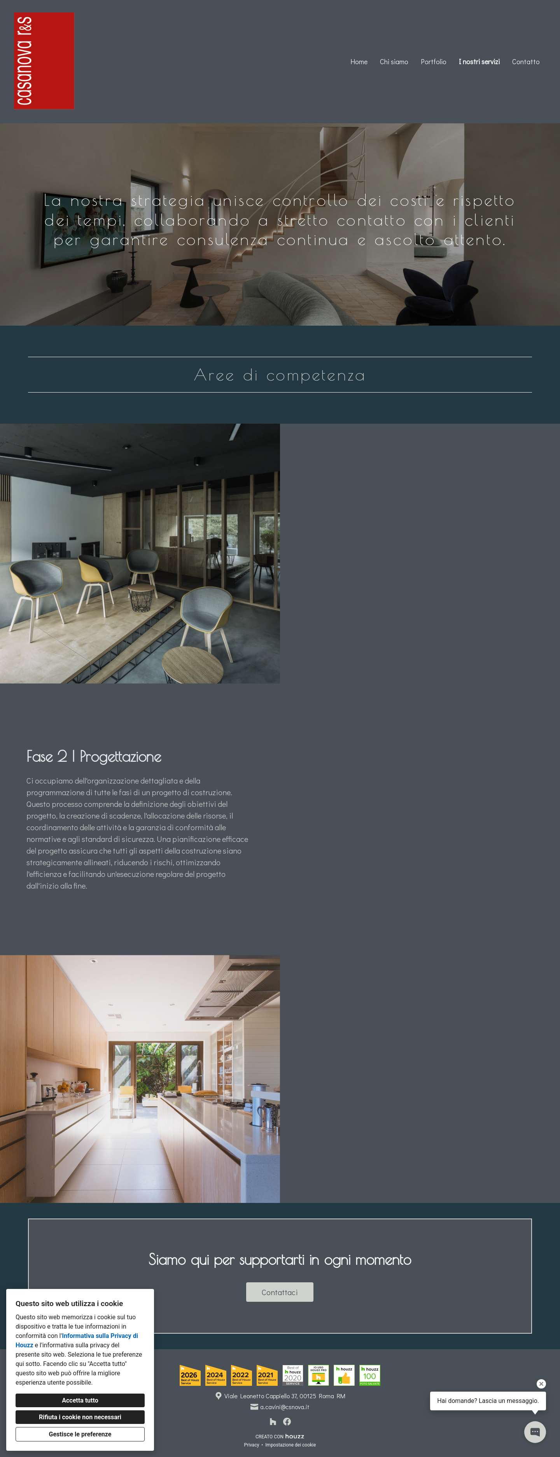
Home (359, 61)
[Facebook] (287, 1421)
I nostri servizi (479, 61)
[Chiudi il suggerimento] (541, 1384)
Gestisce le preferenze (80, 1434)
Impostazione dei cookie (290, 1445)
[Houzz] (273, 1421)
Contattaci (280, 1292)
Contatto (526, 61)
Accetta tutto (80, 1400)
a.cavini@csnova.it (285, 1406)
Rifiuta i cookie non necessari (80, 1417)
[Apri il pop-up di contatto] (535, 1432)
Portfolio (433, 61)
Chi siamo (394, 61)
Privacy (251, 1445)
